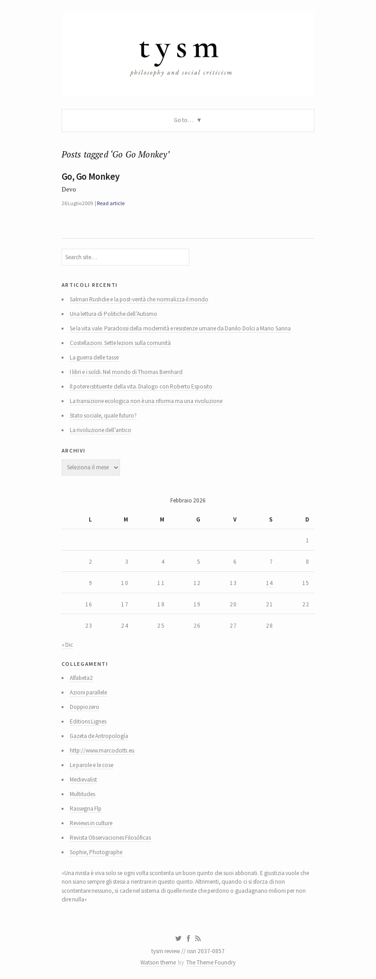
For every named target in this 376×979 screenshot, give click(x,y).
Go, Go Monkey (91, 176)
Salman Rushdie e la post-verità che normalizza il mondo (139, 299)
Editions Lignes (88, 721)
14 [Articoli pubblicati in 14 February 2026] (270, 583)
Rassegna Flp (85, 808)
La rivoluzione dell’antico (101, 430)
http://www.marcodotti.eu (102, 750)
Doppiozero (84, 707)
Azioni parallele (88, 692)
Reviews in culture (91, 823)
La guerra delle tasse (94, 357)
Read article (110, 203)
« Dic (67, 645)
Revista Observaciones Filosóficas (110, 837)
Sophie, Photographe (96, 852)
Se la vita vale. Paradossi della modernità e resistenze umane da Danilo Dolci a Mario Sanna (180, 328)
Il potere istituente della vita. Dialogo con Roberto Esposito (141, 386)
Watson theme (158, 962)
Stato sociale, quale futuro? (103, 415)
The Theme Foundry (211, 962)
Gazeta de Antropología (99, 736)
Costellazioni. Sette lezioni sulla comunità (120, 343)
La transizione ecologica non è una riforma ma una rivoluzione (146, 401)
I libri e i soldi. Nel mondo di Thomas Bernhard (126, 372)
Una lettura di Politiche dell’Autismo (113, 314)
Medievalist (83, 779)
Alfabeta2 (81, 678)
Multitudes (82, 794)
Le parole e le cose (91, 765)
